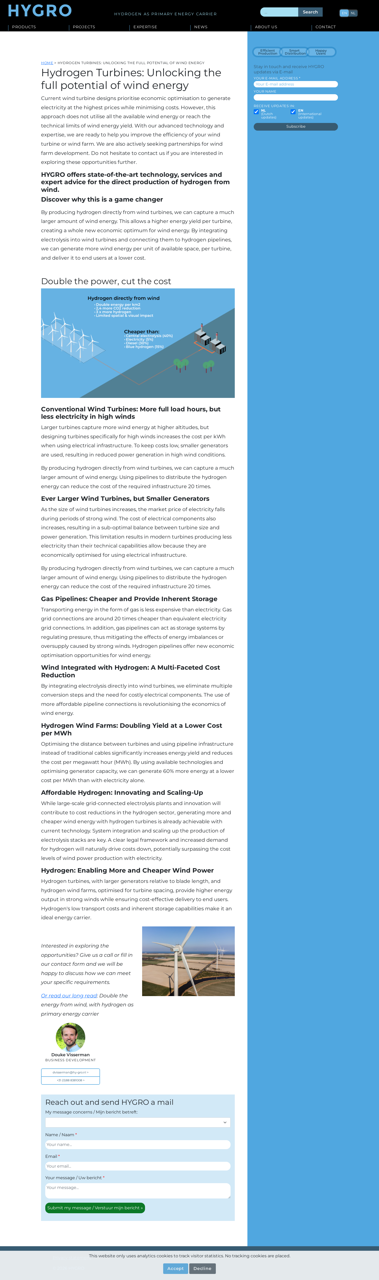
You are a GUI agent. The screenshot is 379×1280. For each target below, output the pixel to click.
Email (51, 1156)
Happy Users (321, 52)
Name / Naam (59, 1134)
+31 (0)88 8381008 (69, 1080)
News (201, 27)
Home (47, 63)
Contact (326, 27)
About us (266, 27)
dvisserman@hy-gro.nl (69, 1072)
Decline (202, 1268)
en (344, 13)
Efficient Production (267, 52)
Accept (175, 1268)
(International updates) (309, 114)
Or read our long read (69, 995)
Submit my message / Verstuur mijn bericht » (95, 1207)
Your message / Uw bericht (73, 1177)
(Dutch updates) (268, 114)
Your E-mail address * (277, 78)
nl (353, 13)
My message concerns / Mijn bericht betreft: (91, 1112)
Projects (84, 27)
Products (24, 27)
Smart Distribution (295, 52)
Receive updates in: (274, 106)
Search (310, 12)
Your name (265, 91)
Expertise (145, 27)
